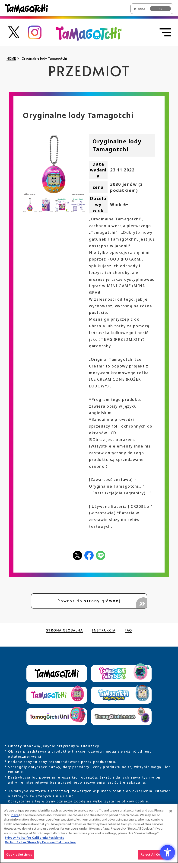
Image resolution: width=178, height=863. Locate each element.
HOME (11, 59)
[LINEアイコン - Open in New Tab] (100, 555)
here (15, 817)
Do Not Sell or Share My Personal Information (40, 845)
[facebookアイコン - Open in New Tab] (89, 555)
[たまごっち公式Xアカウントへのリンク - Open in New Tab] (14, 32)
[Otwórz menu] (165, 32)
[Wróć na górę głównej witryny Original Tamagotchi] (89, 33)
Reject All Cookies (155, 857)
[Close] (170, 814)
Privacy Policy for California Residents (34, 840)
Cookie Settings (19, 857)
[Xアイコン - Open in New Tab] (77, 555)
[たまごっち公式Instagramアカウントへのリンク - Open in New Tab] (35, 32)
